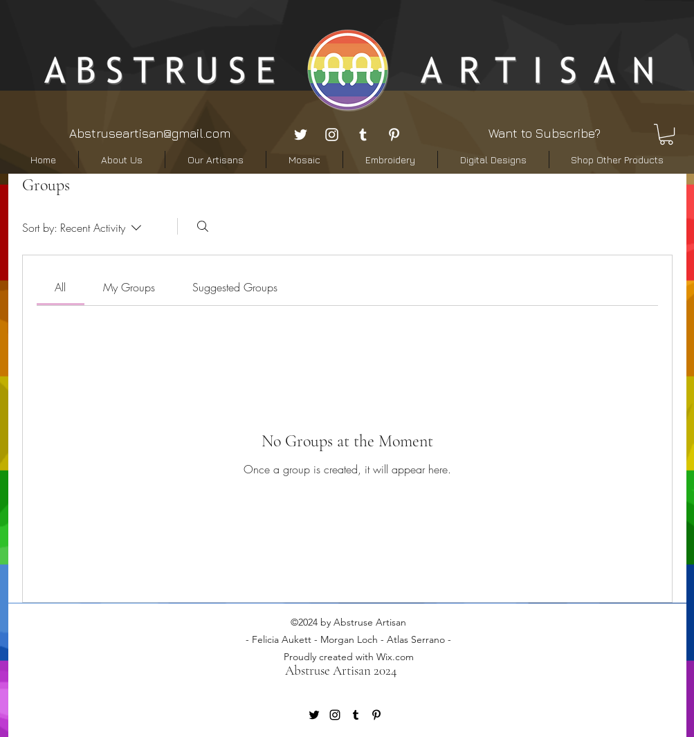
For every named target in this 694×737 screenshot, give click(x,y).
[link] (60, 287)
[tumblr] (363, 134)
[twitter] (300, 134)
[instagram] (331, 134)
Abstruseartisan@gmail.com (149, 133)
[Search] (202, 226)
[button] (666, 134)
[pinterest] (394, 134)
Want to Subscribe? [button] (544, 133)
